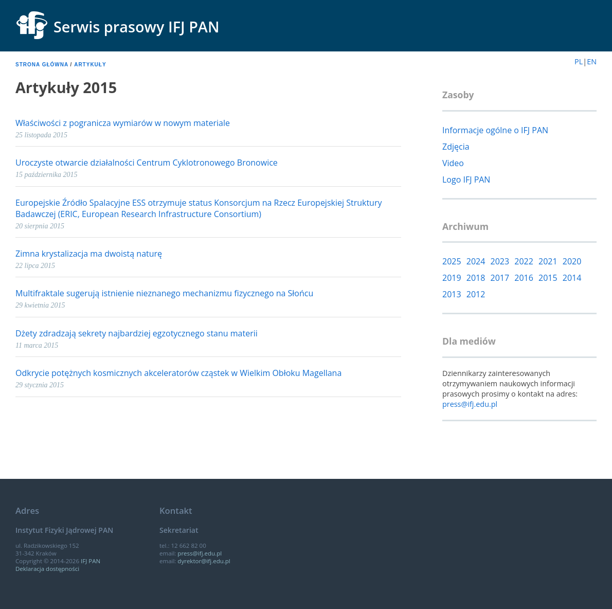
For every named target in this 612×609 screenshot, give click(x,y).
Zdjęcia (456, 146)
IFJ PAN (90, 561)
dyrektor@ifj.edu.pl (203, 561)
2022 (523, 261)
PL (578, 61)
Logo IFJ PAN (466, 179)
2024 (475, 261)
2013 (451, 294)
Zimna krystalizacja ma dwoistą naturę (88, 253)
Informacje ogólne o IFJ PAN (495, 130)
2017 (500, 277)
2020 (572, 261)
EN (592, 61)
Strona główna (41, 64)
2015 (547, 277)
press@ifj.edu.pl (469, 404)
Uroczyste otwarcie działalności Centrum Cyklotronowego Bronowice (146, 162)
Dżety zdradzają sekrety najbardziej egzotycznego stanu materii (136, 333)
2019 (451, 277)
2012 (475, 294)
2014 (572, 277)
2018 (475, 277)
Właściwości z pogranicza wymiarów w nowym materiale (122, 123)
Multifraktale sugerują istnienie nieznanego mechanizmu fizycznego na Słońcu (164, 293)
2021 (547, 261)
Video (453, 163)
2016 (523, 277)
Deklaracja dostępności (47, 568)
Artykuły (90, 64)
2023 (500, 261)
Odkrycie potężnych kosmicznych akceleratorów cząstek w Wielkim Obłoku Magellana (178, 373)
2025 (451, 261)
